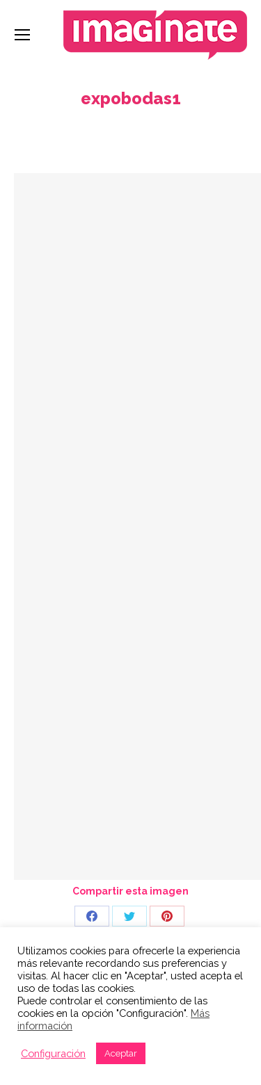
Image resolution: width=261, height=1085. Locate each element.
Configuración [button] (53, 1053)
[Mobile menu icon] (22, 34)
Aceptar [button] (120, 1053)
